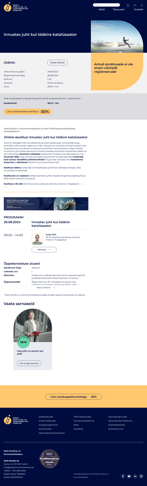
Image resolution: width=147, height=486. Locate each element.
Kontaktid (78, 429)
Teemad (44, 249)
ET (128, 5)
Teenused (119, 9)
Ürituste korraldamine (84, 421)
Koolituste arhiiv (115, 429)
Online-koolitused (47, 421)
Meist (102, 9)
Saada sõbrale (57, 62)
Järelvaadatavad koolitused (51, 433)
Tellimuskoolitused (82, 417)
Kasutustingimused (117, 417)
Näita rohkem (46, 287)
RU (135, 5)
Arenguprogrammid (48, 425)
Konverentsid (45, 429)
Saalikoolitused (46, 417)
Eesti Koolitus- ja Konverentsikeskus (22, 128)
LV (142, 5)
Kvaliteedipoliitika (116, 425)
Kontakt (138, 9)
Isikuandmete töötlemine (120, 421)
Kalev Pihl (51, 234)
